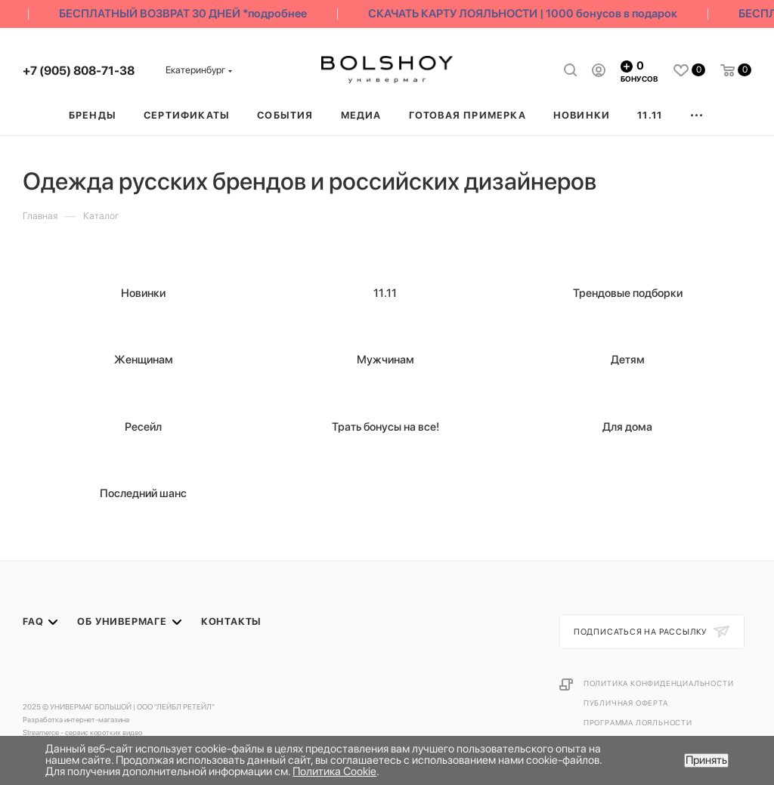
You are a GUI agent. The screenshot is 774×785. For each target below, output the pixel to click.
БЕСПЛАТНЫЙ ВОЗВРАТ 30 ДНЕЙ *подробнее (187, 13)
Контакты (231, 621)
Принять (706, 760)
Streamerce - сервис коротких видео (82, 732)
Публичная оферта (626, 702)
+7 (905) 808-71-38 (79, 70)
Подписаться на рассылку (642, 632)
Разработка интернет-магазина (76, 719)
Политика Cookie (334, 771)
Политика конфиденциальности (659, 683)
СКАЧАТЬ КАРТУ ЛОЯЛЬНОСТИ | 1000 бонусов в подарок (527, 13)
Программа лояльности (638, 722)
